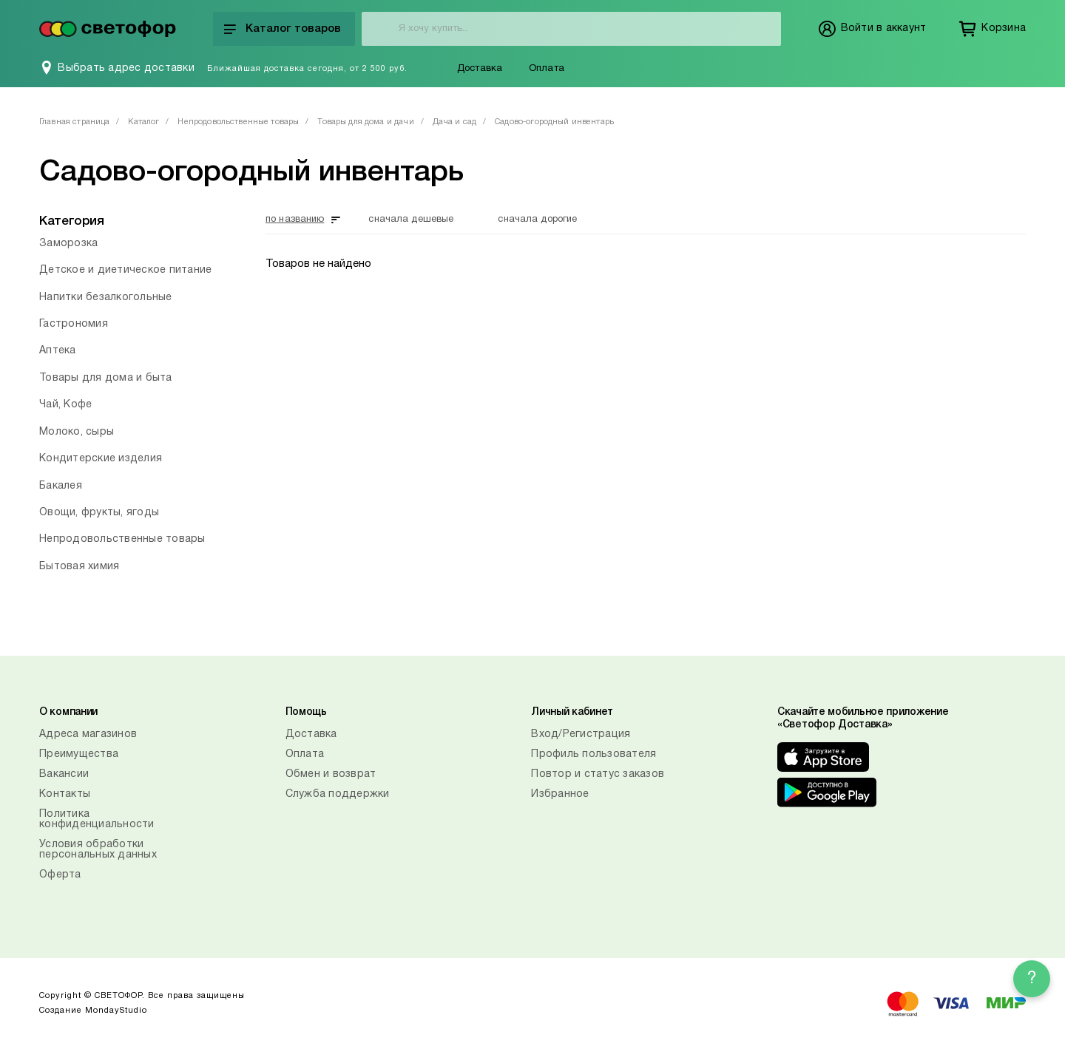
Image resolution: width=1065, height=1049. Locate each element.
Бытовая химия (79, 566)
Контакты (64, 794)
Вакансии (64, 774)
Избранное (560, 794)
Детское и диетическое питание (125, 270)
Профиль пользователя (593, 754)
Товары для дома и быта (105, 378)
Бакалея (60, 486)
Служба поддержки (337, 794)
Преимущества (78, 754)
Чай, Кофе (65, 405)
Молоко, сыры (76, 432)
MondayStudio (116, 1010)
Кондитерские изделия (100, 459)
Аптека (57, 351)
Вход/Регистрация (580, 734)
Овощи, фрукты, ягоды (99, 512)
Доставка (480, 68)
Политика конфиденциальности (97, 819)
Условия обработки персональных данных (98, 850)
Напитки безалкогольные (105, 297)
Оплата (546, 68)
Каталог (143, 122)
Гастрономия (73, 324)
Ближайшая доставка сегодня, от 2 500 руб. (307, 68)
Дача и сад (455, 122)
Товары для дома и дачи (365, 122)
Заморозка (68, 243)
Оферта (60, 875)
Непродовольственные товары (238, 122)
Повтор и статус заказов (597, 774)
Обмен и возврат (330, 774)
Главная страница (74, 122)
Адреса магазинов (88, 734)
